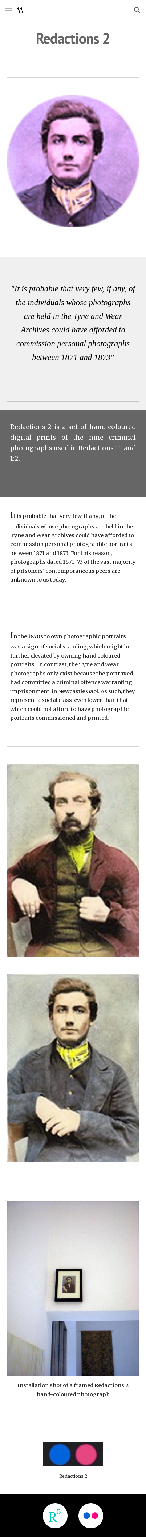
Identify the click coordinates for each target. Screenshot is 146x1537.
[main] (73, 38)
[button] (8, 10)
